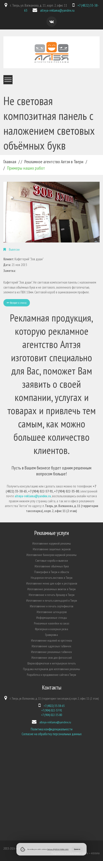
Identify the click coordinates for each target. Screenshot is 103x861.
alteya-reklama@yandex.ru (57, 10)
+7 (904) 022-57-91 (51, 710)
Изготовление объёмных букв (52, 566)
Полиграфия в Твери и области (51, 572)
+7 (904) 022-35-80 (51, 715)
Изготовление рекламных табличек (51, 652)
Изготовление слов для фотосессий (51, 658)
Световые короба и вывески (51, 560)
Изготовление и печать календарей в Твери (51, 600)
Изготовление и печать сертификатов (51, 606)
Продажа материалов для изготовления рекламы (51, 669)
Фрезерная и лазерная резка (51, 629)
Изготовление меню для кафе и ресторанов (51, 583)
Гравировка (51, 635)
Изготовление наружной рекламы (51, 543)
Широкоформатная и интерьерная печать (51, 663)
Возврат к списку (17, 302)
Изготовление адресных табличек (51, 646)
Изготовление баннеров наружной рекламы (51, 555)
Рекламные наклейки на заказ (51, 623)
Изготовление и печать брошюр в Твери (52, 595)
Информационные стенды (51, 618)
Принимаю (77, 849)
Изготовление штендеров (52, 612)
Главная (9, 162)
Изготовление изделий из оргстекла (51, 640)
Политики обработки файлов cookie (58, 849)
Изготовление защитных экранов (51, 549)
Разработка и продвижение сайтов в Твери (51, 675)
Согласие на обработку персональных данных (52, 734)
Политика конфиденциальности (51, 729)
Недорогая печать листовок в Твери (51, 578)
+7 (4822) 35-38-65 (54, 706)
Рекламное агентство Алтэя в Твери (53, 162)
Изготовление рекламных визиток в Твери (51, 589)
